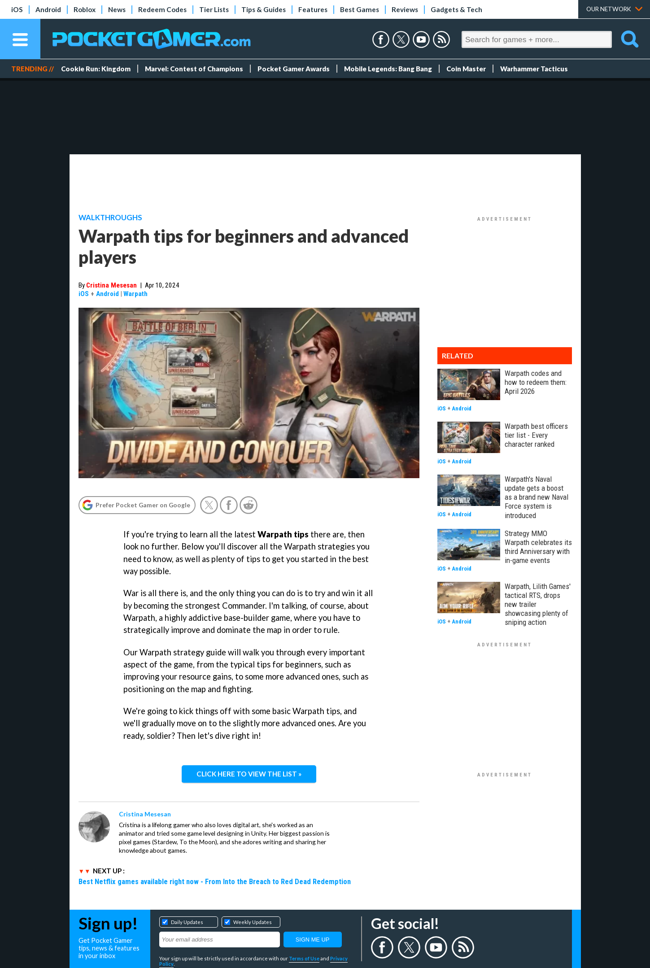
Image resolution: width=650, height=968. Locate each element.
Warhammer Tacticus (534, 69)
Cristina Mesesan (111, 285)
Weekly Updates (252, 922)
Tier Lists (214, 9)
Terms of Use (304, 958)
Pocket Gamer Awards (293, 69)
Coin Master (466, 69)
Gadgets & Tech (456, 9)
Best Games (359, 9)
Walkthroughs (110, 217)
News (117, 9)
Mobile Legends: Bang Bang (388, 69)
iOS (17, 9)
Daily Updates (187, 922)
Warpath (135, 294)
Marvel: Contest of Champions (194, 69)
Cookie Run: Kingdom (96, 69)
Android (48, 9)
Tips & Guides (263, 9)
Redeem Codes (162, 9)
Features (312, 9)
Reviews (405, 9)
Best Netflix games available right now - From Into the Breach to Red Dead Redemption (215, 881)
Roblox (85, 9)
